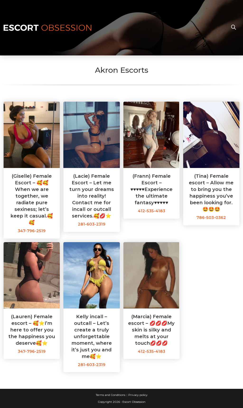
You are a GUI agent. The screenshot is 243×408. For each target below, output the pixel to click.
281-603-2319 (91, 224)
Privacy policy (138, 395)
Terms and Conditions (110, 395)
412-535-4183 (151, 211)
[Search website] (233, 27)
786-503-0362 (211, 217)
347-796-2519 (32, 230)
